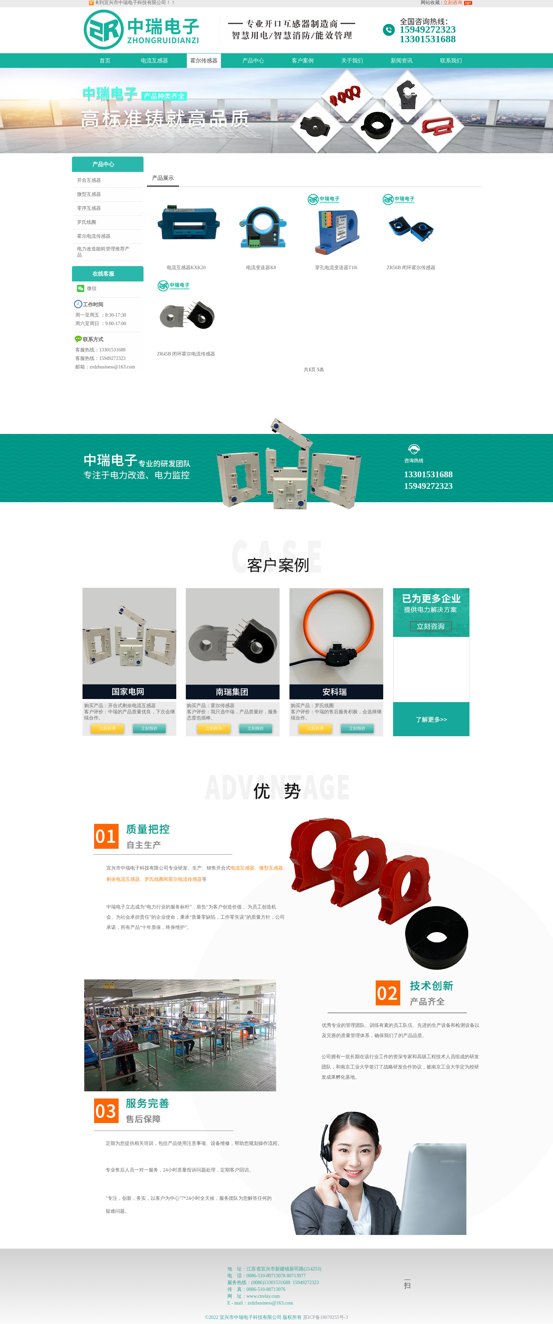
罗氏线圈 (86, 222)
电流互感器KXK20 (186, 267)
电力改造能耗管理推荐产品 (103, 252)
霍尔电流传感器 (93, 236)
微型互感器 (89, 194)
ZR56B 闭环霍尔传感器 (411, 267)
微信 (86, 288)
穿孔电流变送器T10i (336, 267)
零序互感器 (89, 208)
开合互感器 (89, 180)
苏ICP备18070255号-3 (325, 1317)
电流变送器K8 (261, 267)
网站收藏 (430, 2)
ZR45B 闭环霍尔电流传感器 (186, 354)
